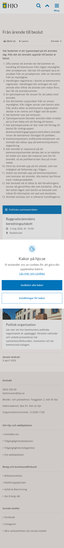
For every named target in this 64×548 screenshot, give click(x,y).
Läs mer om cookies (32, 273)
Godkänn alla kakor (32, 285)
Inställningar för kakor (32, 298)
